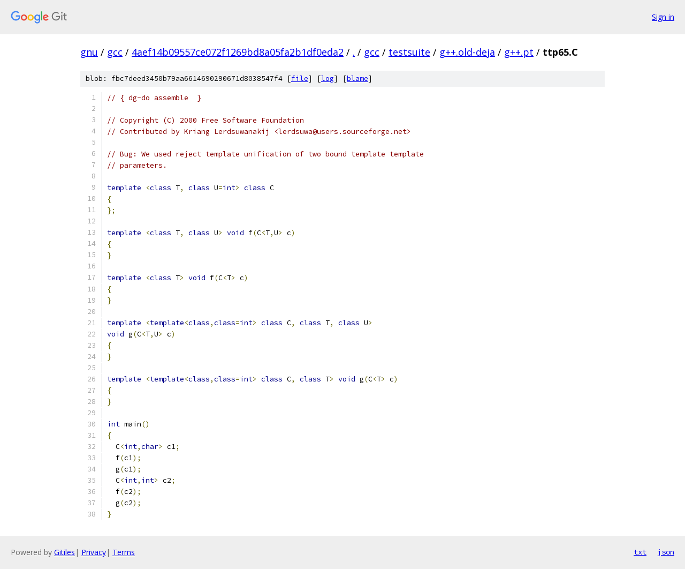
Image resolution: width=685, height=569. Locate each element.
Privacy (93, 552)
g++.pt (519, 52)
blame (357, 78)
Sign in (663, 17)
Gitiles (64, 552)
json (665, 552)
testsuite (409, 52)
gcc (115, 52)
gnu (89, 52)
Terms (123, 552)
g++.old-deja (467, 52)
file (299, 78)
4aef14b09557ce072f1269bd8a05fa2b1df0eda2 (238, 52)
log (327, 78)
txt (640, 552)
